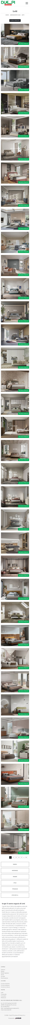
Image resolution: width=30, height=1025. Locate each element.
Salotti (2, 971)
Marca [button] (15, 864)
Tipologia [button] (15, 889)
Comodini (3, 996)
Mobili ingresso (5, 973)
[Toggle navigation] (27, 3)
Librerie (3, 969)
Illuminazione (4, 978)
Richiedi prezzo (23, 43)
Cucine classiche (5, 983)
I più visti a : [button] (15, 895)
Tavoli (2, 974)
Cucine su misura (5, 987)
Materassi (3, 997)
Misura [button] (15, 876)
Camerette (3, 994)
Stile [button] (15, 882)
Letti (23, 15)
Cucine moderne (5, 985)
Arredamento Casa (15, 15)
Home (7, 15)
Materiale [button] (15, 870)
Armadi (3, 976)
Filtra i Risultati (15, 20)
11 (26, 857)
